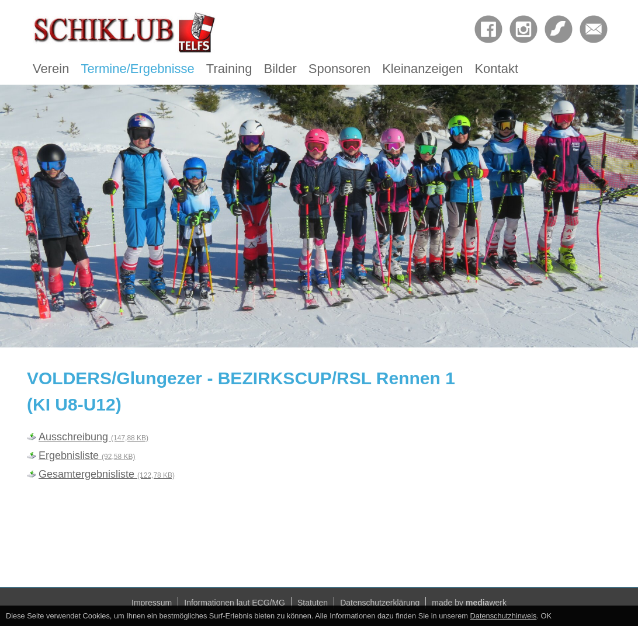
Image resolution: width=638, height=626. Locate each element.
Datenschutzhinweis (503, 615)
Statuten (312, 602)
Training (229, 68)
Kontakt (496, 68)
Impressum (151, 602)
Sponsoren (339, 68)
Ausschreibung (93, 437)
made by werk (469, 602)
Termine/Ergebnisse (137, 68)
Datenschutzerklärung (379, 602)
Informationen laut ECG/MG (234, 602)
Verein (51, 68)
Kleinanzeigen (422, 68)
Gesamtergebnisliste (107, 474)
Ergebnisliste (87, 455)
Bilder (280, 68)
